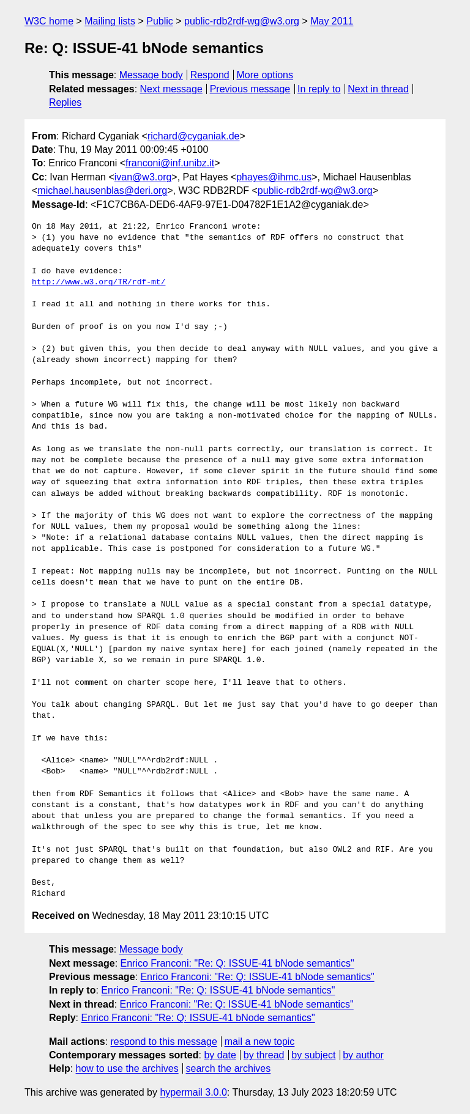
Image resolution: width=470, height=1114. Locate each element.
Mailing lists (109, 21)
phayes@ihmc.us (273, 177)
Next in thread (378, 89)
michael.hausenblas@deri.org (102, 190)
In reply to (318, 89)
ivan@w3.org (143, 177)
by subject (313, 1055)
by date (220, 1055)
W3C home (48, 21)
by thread (264, 1055)
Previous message (250, 89)
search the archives (228, 1068)
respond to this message (163, 1041)
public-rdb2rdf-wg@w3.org (241, 21)
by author (363, 1055)
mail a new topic (260, 1041)
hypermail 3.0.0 (193, 1092)
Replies (65, 102)
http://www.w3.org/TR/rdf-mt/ (98, 282)
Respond (209, 75)
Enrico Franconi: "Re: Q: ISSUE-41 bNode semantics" (237, 963)
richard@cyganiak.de (193, 136)
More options (265, 75)
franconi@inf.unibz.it (169, 163)
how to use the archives (127, 1068)
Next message (171, 89)
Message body (151, 75)
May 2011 (331, 21)
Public (159, 21)
